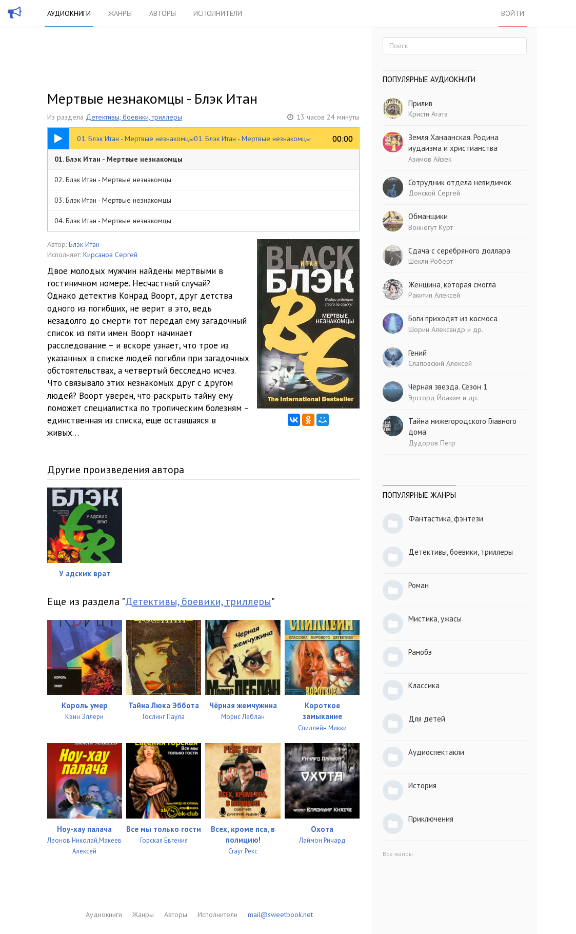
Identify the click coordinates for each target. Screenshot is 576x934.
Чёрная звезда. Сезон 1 (447, 387)
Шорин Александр (436, 329)
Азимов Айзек (429, 159)
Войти (512, 13)
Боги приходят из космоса (453, 318)
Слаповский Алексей (440, 363)
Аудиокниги (69, 13)
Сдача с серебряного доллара (459, 251)
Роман (418, 585)
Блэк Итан (84, 244)
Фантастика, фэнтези (445, 518)
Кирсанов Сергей (110, 254)
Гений (417, 353)
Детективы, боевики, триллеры (134, 117)
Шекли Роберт (430, 261)
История (422, 785)
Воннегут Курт (430, 227)
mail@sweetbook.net (280, 914)
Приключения (430, 819)
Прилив (420, 103)
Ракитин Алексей (434, 295)
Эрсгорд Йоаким (434, 397)
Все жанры (398, 854)
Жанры (120, 13)
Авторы (162, 13)
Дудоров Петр (431, 442)
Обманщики (428, 216)
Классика (424, 685)
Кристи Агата (428, 114)
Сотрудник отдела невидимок (459, 182)
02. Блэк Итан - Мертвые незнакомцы (112, 179)
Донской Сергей (434, 193)
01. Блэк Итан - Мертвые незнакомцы (118, 159)
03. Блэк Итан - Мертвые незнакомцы (112, 200)
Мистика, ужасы (435, 619)
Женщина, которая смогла (452, 284)
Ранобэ (420, 652)
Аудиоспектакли (436, 752)
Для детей (426, 719)
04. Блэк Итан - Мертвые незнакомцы (112, 220)
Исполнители (217, 13)
